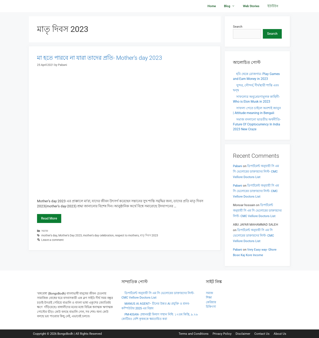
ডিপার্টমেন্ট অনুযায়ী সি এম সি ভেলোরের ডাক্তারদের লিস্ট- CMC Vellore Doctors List (256, 171)
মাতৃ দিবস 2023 (149, 235)
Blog (231, 6)
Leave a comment (52, 240)
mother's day (49, 235)
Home (212, 6)
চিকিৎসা (211, 307)
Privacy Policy (222, 334)
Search (237, 26)
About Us (280, 334)
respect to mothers (127, 235)
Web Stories (251, 6)
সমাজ (44, 231)
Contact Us (262, 334)
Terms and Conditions (194, 334)
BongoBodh (65, 334)
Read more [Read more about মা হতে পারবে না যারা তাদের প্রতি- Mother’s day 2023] (49, 218)
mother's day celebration (98, 235)
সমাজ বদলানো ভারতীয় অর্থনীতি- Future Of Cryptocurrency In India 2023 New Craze (257, 124)
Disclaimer (243, 334)
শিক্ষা (209, 297)
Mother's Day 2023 (70, 235)
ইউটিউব (273, 6)
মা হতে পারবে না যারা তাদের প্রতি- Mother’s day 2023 (99, 57)
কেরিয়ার (211, 302)
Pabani (237, 166)
